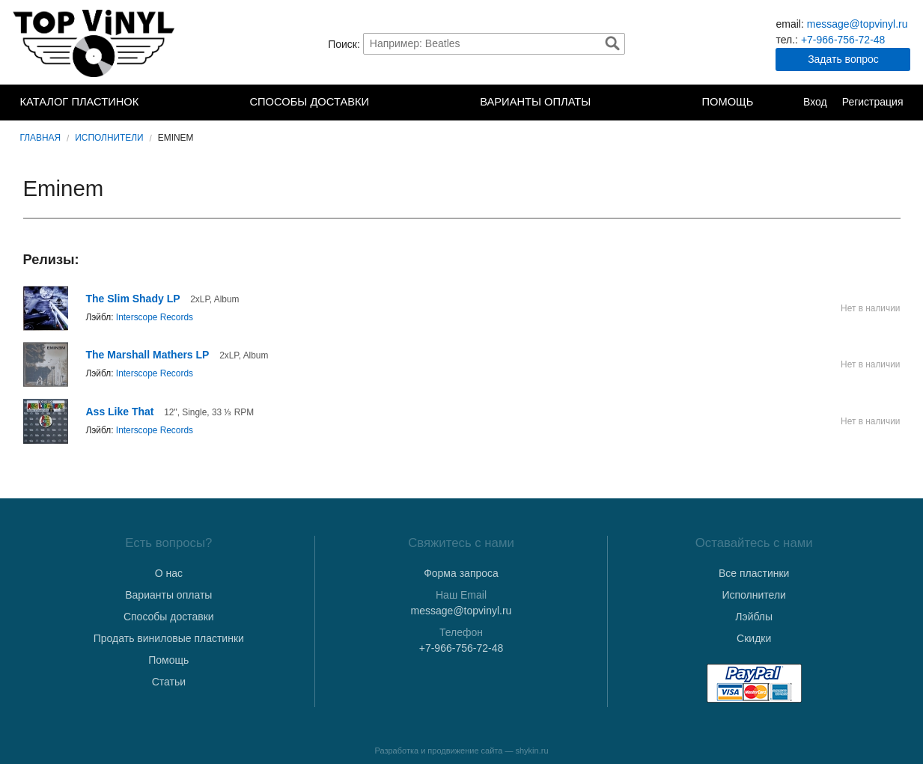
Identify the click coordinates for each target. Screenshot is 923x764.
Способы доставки (309, 102)
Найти (612, 43)
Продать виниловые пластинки (169, 638)
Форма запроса (461, 573)
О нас (169, 573)
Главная (40, 137)
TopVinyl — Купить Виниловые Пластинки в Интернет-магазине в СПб (95, 43)
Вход (815, 102)
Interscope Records (154, 317)
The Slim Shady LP (133, 299)
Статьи (169, 682)
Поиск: (344, 43)
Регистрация (873, 102)
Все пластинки (754, 573)
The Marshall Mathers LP (148, 355)
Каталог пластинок (79, 102)
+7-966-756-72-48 (843, 40)
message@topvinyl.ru (857, 24)
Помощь (727, 102)
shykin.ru (532, 750)
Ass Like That (120, 412)
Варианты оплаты (535, 102)
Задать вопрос (843, 59)
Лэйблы (754, 617)
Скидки (754, 638)
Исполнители (109, 137)
